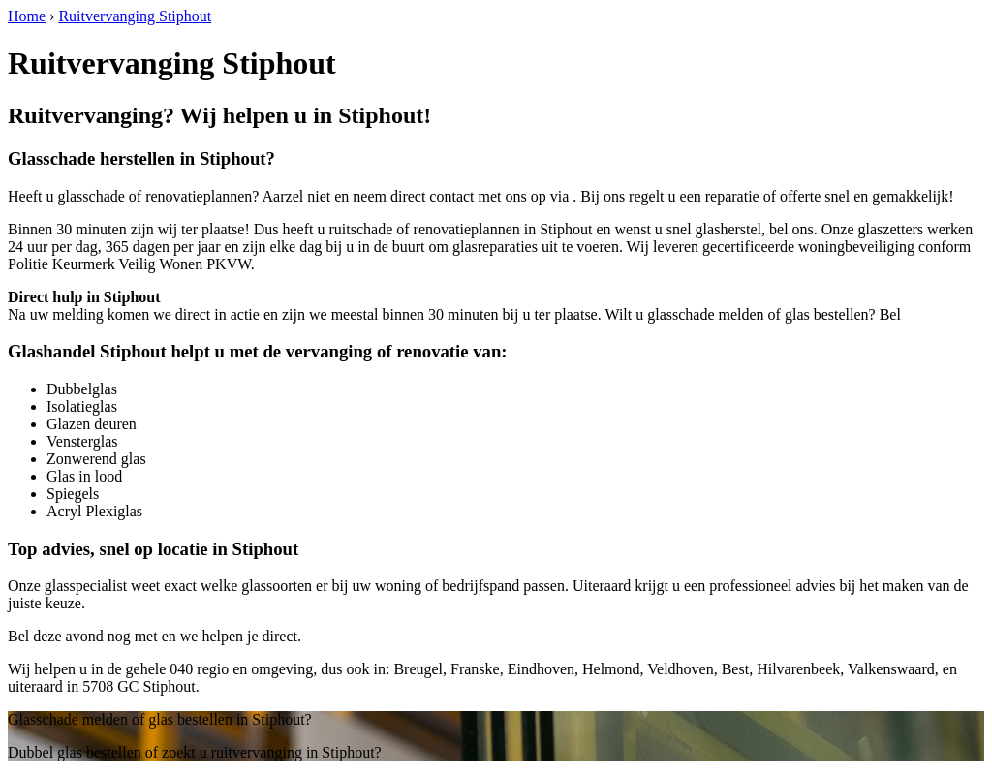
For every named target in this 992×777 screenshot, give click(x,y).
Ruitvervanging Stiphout (134, 16)
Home (27, 16)
